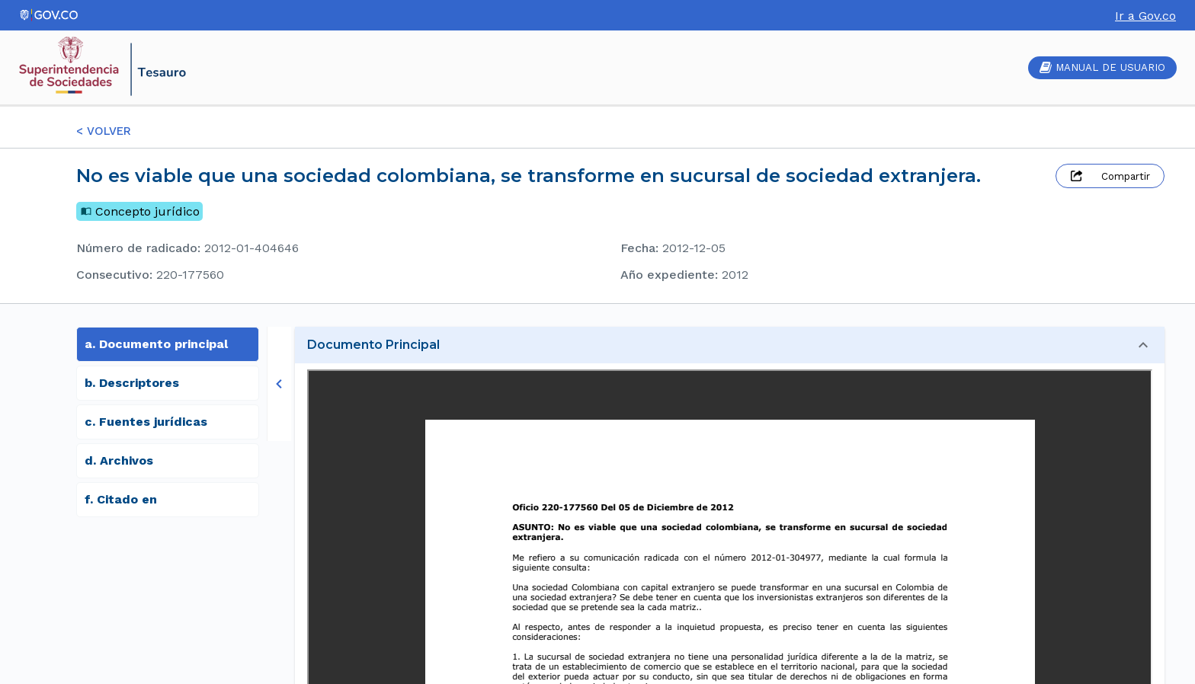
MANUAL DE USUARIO (1102, 67)
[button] (730, 345)
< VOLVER (103, 131)
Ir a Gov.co (1145, 15)
